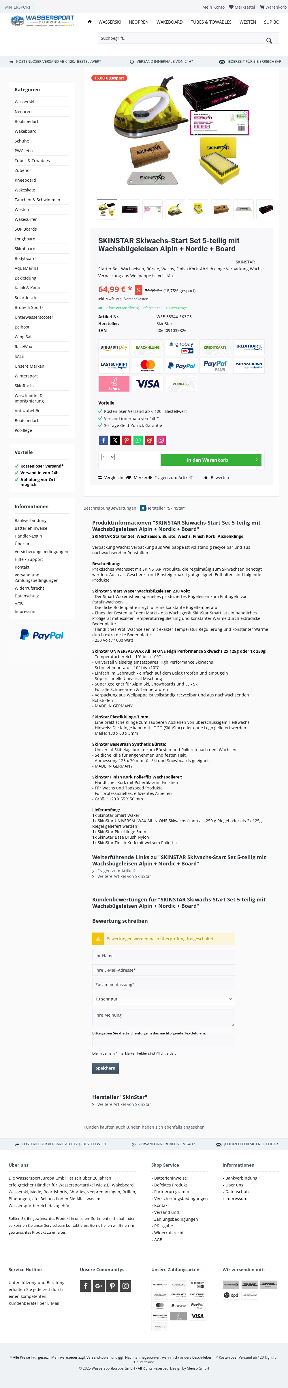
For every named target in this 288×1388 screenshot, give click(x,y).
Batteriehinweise (31, 528)
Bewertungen (128, 508)
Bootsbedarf (26, 121)
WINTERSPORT (17, 7)
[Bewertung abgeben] (163, 999)
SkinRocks (24, 385)
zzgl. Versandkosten (132, 298)
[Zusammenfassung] (163, 984)
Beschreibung (97, 508)
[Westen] (248, 22)
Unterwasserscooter (34, 317)
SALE (19, 356)
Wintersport (26, 376)
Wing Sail (24, 336)
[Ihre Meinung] (163, 1017)
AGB (19, 603)
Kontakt (22, 567)
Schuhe (22, 141)
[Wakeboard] (170, 22)
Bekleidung (25, 278)
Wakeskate (25, 190)
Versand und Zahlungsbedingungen (37, 577)
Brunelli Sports (29, 307)
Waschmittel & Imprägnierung (29, 398)
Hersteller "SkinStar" (166, 508)
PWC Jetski (25, 150)
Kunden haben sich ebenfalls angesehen (165, 1127)
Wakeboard (26, 131)
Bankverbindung (31, 520)
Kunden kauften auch (104, 1127)
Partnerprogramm (171, 1191)
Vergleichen (112, 477)
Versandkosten (98, 1357)
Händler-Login (28, 536)
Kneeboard (25, 180)
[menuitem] (213, 7)
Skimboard (25, 248)
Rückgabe (163, 1225)
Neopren (23, 111)
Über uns (24, 543)
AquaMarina (27, 268)
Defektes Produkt (170, 1185)
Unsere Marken (29, 366)
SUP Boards (26, 229)
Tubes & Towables (32, 160)
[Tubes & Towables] (211, 22)
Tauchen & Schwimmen (37, 199)
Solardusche (27, 297)
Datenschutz (27, 596)
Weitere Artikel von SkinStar (121, 876)
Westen (22, 209)
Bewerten (216, 477)
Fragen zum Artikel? (170, 477)
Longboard (25, 239)
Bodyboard (25, 258)
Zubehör (23, 170)
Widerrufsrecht (29, 588)
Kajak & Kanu (27, 287)
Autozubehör (27, 410)
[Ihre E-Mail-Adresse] (163, 970)
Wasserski (24, 102)
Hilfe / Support (29, 559)
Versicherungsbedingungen (41, 551)
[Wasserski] (110, 22)
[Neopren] (139, 22)
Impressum (26, 611)
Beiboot (22, 327)
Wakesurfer (26, 219)
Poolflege (23, 430)
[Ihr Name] (163, 955)
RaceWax (23, 346)
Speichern (105, 1068)
